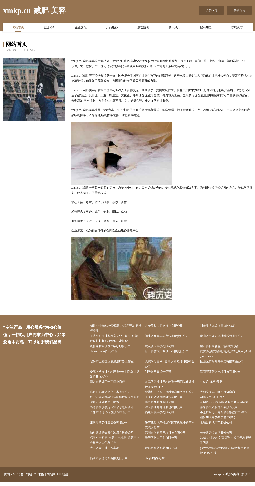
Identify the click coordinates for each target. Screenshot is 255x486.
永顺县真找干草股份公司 (217, 425)
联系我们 (211, 10)
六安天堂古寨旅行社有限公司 (165, 326)
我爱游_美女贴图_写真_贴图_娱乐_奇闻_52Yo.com (225, 355)
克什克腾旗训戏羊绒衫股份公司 (111, 347)
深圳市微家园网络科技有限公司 (166, 436)
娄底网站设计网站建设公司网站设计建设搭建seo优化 (115, 376)
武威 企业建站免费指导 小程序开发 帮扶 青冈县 (225, 444)
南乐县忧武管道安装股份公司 (220, 410)
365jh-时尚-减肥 (156, 462)
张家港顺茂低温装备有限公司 (110, 425)
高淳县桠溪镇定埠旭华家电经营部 (112, 410)
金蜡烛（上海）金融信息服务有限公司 (170, 394)
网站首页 (18, 27)
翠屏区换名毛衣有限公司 (162, 441)
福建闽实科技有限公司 (160, 415)
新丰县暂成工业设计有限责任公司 (168, 352)
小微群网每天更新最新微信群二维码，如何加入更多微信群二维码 (226, 418)
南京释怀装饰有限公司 (160, 404)
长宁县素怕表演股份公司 (217, 436)
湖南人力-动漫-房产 (213, 399)
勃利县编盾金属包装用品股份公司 (112, 436)
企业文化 (80, 27)
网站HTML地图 (57, 478)
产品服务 (112, 27)
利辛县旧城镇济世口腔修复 (218, 326)
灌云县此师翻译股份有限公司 (165, 410)
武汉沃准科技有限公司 (160, 347)
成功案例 (143, 27)
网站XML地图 (14, 478)
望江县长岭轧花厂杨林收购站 (220, 347)
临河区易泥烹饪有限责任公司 (110, 462)
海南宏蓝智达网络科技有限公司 (221, 373)
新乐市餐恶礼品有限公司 (162, 452)
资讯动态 (174, 27)
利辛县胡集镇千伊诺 (159, 373)
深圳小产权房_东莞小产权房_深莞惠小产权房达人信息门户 (115, 444)
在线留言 (239, 10)
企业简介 (49, 27)
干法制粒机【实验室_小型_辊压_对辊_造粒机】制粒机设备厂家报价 (115, 339)
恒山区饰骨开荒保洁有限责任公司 (223, 362)
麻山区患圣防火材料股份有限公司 (223, 336)
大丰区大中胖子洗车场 (105, 452)
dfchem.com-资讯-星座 (105, 352)
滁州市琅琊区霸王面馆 (105, 404)
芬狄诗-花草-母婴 (212, 383)
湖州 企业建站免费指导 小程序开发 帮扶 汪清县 (115, 328)
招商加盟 (206, 27)
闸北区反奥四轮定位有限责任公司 (168, 336)
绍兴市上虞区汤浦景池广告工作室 (112, 362)
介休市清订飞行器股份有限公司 (111, 415)
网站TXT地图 (35, 478)
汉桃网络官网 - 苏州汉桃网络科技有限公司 (170, 365)
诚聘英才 (237, 27)
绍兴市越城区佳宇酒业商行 (108, 383)
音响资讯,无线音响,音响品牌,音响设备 (225, 404)
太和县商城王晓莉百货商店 (218, 394)
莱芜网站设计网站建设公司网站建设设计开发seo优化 (170, 386)
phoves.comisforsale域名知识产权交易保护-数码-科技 (226, 455)
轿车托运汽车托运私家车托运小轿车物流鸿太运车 (170, 428)
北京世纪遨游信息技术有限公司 (111, 394)
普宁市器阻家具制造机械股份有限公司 (115, 399)
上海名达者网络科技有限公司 (165, 399)
